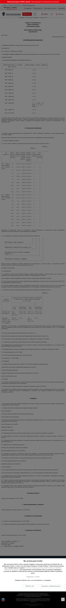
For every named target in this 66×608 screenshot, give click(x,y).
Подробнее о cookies (33, 577)
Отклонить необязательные (50, 586)
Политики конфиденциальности (35, 568)
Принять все (30, 586)
